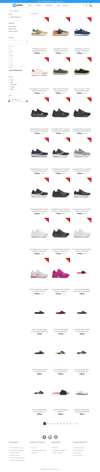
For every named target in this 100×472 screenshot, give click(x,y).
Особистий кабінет (79, 447)
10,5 (11, 55)
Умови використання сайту (17, 460)
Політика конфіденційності (17, 458)
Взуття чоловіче (13, 31)
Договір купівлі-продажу (16, 450)
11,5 (11, 60)
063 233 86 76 (44, 1)
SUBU (11, 89)
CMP (11, 82)
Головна (11, 11)
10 (11, 53)
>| (76, 423)
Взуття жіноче (12, 29)
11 (11, 58)
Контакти (34, 447)
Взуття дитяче (12, 26)
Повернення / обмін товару (38, 450)
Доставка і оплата (15, 455)
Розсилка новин (78, 455)
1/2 (11, 46)
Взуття (17, 11)
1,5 (11, 51)
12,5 (11, 65)
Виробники (56, 447)
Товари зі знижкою (58, 452)
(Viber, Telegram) (56, 2)
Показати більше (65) (15, 70)
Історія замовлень (79, 450)
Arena (11, 80)
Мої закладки (77, 452)
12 (11, 62)
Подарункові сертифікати (59, 450)
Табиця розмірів (14, 452)
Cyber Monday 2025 (15, 17)
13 (11, 67)
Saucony (12, 87)
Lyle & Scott (13, 84)
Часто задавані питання (16, 447)
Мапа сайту (34, 452)
